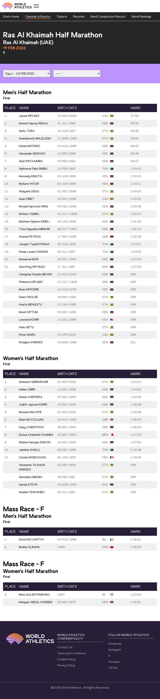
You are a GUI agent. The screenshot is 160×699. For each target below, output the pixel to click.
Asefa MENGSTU (30, 304)
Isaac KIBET (26, 199)
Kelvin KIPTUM (28, 312)
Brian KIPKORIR (29, 289)
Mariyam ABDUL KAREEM (35, 602)
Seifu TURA (27, 131)
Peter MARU (27, 334)
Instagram (114, 649)
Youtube (114, 662)
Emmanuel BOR (28, 259)
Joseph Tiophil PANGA (34, 244)
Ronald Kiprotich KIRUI (33, 206)
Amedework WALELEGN (35, 138)
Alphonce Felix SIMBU (33, 168)
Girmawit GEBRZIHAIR (33, 382)
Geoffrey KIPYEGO (32, 267)
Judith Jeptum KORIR (33, 404)
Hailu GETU (26, 327)
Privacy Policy (66, 665)
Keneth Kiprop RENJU (33, 123)
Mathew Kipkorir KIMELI (34, 221)
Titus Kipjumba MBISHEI (34, 229)
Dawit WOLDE (28, 297)
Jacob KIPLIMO (29, 116)
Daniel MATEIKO (29, 146)
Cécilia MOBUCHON (32, 457)
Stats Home (11, 16)
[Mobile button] (36, 6)
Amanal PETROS (30, 236)
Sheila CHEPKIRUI (30, 397)
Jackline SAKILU (29, 450)
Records (78, 16)
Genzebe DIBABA (30, 477)
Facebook (114, 643)
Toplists (61, 16)
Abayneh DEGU (29, 191)
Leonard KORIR (29, 319)
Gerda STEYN (28, 484)
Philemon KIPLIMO (31, 282)
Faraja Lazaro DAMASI (33, 251)
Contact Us (65, 647)
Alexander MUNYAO (32, 153)
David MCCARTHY (31, 539)
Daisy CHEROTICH (31, 427)
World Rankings (141, 16)
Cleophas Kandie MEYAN (35, 274)
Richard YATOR (29, 184)
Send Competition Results (107, 16)
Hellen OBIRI (27, 389)
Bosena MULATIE (30, 412)
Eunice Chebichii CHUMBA (36, 434)
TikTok (112, 668)
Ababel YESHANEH (32, 492)
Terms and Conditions (71, 653)
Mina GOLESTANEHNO (34, 594)
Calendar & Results (37, 16)
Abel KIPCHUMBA (31, 161)
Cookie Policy (66, 659)
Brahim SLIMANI (29, 547)
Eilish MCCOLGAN (31, 419)
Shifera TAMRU (29, 214)
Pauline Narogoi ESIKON (34, 442)
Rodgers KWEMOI (31, 342)
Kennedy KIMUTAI (30, 176)
